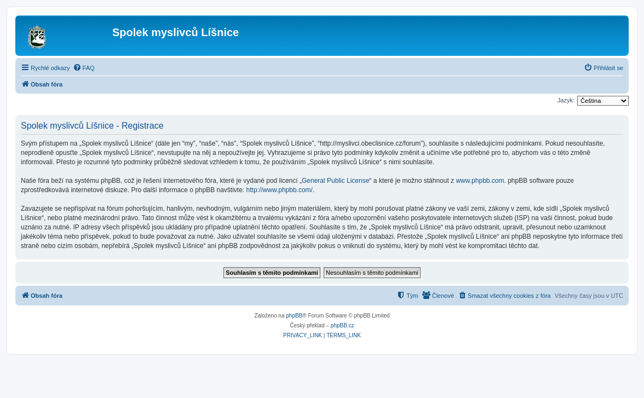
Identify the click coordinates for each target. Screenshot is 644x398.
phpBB (294, 316)
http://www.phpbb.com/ (279, 190)
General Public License (335, 180)
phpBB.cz (342, 325)
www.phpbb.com (480, 180)
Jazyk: (565, 100)
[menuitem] (84, 67)
